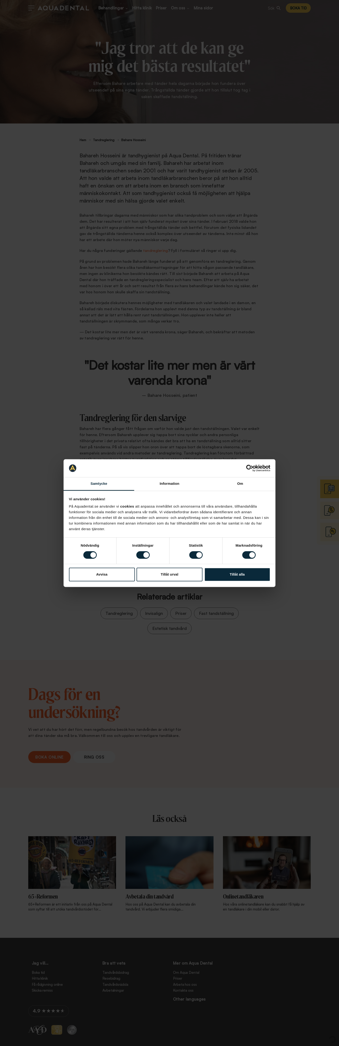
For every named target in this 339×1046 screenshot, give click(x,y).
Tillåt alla (237, 575)
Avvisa (102, 575)
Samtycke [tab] (99, 484)
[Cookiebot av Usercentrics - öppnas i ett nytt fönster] (249, 468)
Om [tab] (240, 484)
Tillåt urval (169, 575)
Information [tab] (169, 484)
